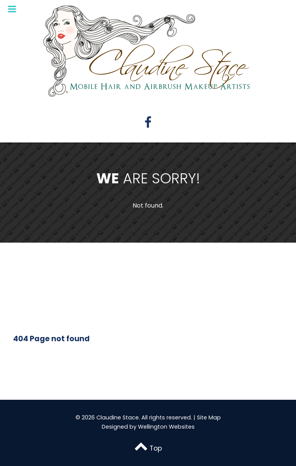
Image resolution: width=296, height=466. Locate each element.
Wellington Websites (166, 427)
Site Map (209, 417)
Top (148, 448)
